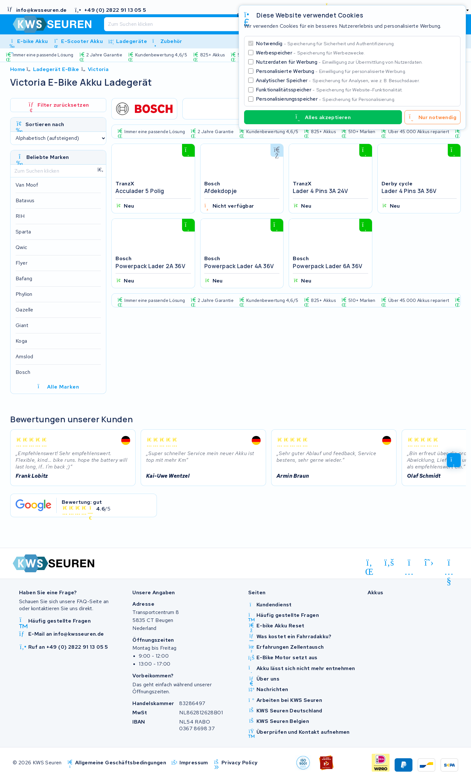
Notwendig (325, 43)
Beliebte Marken (47, 157)
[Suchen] (220, 24)
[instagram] (409, 564)
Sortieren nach (44, 124)
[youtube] (448, 564)
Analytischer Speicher (338, 80)
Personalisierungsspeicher (325, 99)
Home (17, 69)
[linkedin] (369, 564)
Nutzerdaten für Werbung (339, 62)
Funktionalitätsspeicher (329, 89)
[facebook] (389, 563)
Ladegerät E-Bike (56, 69)
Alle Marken (58, 387)
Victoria (98, 69)
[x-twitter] (429, 563)
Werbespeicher (310, 52)
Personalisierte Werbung (331, 71)
